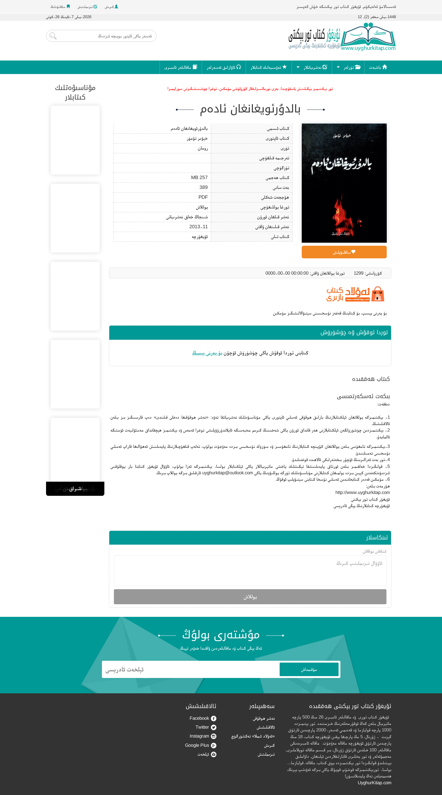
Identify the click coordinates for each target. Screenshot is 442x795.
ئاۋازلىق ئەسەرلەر (224, 67)
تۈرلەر (351, 67)
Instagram (203, 736)
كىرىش (111, 7)
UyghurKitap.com (374, 782)
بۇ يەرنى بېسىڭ (207, 353)
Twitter (206, 727)
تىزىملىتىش (87, 7)
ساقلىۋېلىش (344, 252)
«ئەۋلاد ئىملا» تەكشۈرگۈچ (253, 735)
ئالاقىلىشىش (266, 727)
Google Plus (200, 745)
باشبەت (378, 67)
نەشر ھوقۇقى (264, 718)
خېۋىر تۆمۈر (197, 138)
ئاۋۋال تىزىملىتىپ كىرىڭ (250, 570)
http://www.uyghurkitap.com (362, 492)
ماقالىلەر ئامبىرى (181, 67)
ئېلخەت (207, 754)
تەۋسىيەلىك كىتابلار (268, 67)
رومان (203, 148)
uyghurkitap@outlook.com (227, 472)
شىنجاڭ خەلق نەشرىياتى (187, 216)
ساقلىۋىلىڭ (60, 7)
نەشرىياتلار (315, 67)
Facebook (203, 718)
